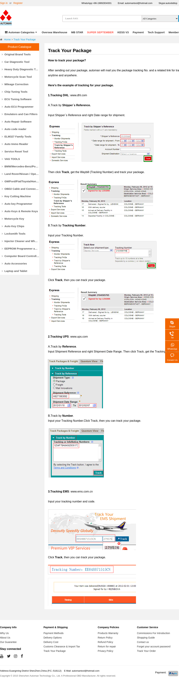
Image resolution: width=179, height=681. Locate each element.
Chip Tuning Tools (14, 91)
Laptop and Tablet (14, 270)
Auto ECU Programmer (17, 106)
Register (18, 3)
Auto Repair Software (17, 121)
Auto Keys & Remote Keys (20, 211)
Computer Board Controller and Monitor (20, 256)
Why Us (4, 633)
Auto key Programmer (17, 203)
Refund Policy (105, 642)
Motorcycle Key (13, 218)
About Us (5, 637)
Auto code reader (14, 129)
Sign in (4, 3)
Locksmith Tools (13, 233)
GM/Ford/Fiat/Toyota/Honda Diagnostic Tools (20, 181)
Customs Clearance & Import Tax (62, 646)
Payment (138, 32)
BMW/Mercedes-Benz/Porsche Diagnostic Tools (20, 166)
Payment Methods (54, 633)
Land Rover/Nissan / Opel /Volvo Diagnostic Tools (20, 173)
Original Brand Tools (16, 54)
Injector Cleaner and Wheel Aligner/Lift (20, 241)
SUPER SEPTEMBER (100, 32)
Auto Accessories (14, 263)
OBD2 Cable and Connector (20, 188)
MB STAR (77, 32)
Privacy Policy (105, 651)
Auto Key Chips (13, 226)
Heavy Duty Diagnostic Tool (20, 69)
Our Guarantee (8, 642)
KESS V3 (123, 32)
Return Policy (105, 637)
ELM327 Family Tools (16, 136)
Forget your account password (153, 646)
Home (7, 39)
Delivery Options (53, 637)
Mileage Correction (15, 84)
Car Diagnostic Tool (16, 61)
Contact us (143, 642)
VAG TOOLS (11, 158)
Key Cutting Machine (16, 196)
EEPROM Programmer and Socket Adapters (20, 248)
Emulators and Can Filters (20, 114)
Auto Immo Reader (15, 143)
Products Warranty (108, 633)
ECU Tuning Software (16, 99)
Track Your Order (146, 651)
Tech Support (156, 32)
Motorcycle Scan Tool (17, 76)
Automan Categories (21, 32)
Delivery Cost (51, 642)
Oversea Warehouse (54, 32)
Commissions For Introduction (153, 633)
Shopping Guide (146, 637)
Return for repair (107, 646)
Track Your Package (25, 39)
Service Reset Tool (15, 151)
